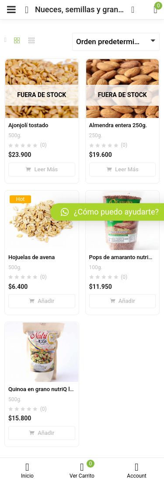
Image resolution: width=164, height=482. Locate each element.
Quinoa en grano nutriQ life (42, 389)
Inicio (27, 471)
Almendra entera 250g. (118, 125)
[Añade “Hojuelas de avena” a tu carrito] (41, 301)
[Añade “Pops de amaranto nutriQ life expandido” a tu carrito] (122, 301)
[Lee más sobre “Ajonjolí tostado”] (41, 170)
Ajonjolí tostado (28, 125)
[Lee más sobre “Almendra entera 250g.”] (122, 170)
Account (136, 471)
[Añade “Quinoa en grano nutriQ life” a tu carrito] (41, 433)
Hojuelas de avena (31, 257)
